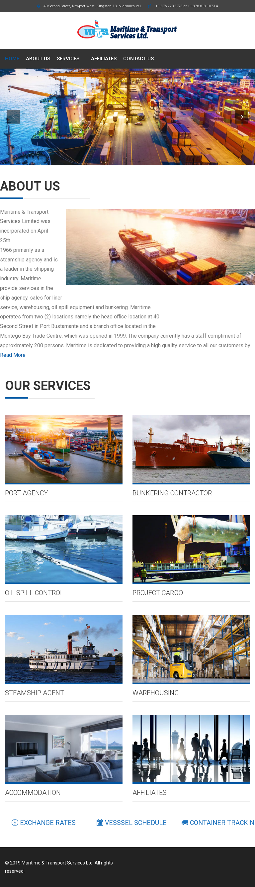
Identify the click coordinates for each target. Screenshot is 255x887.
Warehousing (155, 693)
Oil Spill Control (34, 593)
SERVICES (68, 59)
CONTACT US (138, 59)
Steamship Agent (34, 693)
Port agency (26, 493)
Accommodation (33, 793)
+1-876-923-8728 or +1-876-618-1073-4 (183, 6)
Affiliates (149, 793)
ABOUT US (38, 59)
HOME (12, 59)
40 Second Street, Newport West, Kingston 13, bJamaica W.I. (89, 6)
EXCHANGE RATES (44, 823)
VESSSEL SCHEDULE (132, 823)
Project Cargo (157, 593)
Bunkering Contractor (172, 493)
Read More (13, 355)
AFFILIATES (104, 59)
